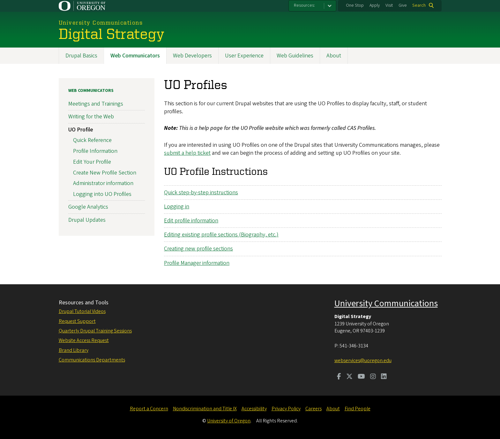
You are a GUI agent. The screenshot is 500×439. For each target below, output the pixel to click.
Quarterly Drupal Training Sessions (95, 330)
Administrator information (103, 184)
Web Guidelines (295, 56)
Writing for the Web (91, 117)
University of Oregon (228, 420)
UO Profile (80, 130)
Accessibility (254, 408)
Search (419, 5)
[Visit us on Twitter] (349, 377)
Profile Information (95, 151)
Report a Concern (149, 408)
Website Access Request (84, 340)
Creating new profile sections (198, 249)
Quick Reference (92, 141)
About (333, 56)
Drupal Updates (87, 220)
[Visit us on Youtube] (361, 377)
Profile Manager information (196, 263)
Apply (374, 5)
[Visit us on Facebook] (339, 377)
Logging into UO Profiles (102, 194)
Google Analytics (88, 207)
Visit (389, 5)
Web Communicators (135, 56)
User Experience (244, 56)
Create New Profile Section (104, 173)
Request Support (77, 321)
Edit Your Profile (92, 162)
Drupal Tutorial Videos (82, 311)
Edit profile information (191, 221)
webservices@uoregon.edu (363, 360)
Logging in (176, 207)
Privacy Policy (286, 408)
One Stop (355, 5)
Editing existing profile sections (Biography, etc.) (221, 235)
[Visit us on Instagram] (373, 377)
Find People (357, 408)
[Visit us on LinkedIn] (383, 377)
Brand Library (73, 350)
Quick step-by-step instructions (201, 193)
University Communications (386, 303)
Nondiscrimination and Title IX (205, 408)
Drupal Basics (81, 56)
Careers (313, 408)
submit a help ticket (187, 153)
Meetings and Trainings (95, 104)
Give (403, 5)
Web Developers (192, 56)
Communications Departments (92, 359)
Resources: (304, 5)
